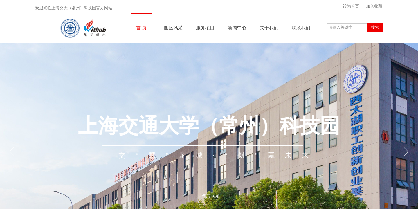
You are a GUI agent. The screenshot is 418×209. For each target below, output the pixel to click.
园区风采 (173, 27)
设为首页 (351, 6)
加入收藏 (374, 6)
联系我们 (301, 27)
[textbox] (347, 27)
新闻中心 (237, 27)
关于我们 (269, 27)
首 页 (141, 27)
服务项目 (205, 27)
